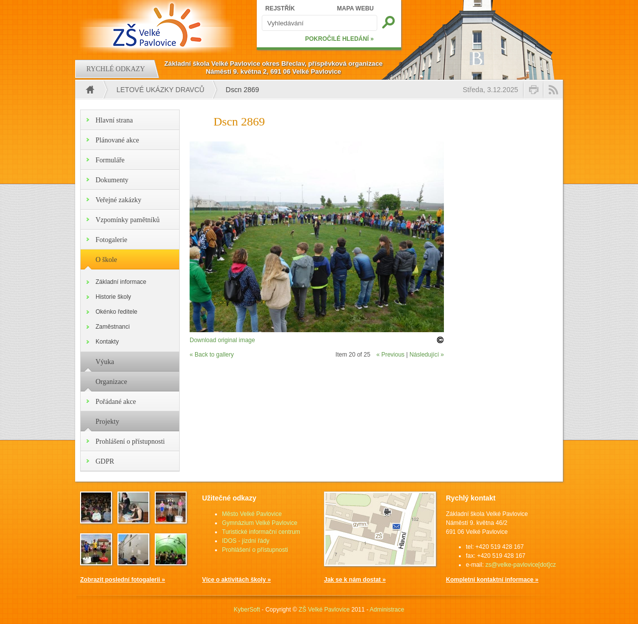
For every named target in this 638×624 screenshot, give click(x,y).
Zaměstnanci (113, 326)
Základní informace (121, 281)
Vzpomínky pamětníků (128, 220)
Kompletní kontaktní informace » (492, 579)
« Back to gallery (212, 354)
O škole (106, 259)
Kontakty (107, 341)
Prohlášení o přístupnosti (130, 441)
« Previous (390, 354)
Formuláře (110, 160)
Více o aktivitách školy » (236, 579)
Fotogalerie (111, 240)
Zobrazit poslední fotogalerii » (122, 579)
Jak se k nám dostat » (355, 579)
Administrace (387, 609)
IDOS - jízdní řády (245, 540)
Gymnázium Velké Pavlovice (259, 522)
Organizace (111, 381)
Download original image (222, 340)
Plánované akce (117, 140)
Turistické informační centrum (261, 531)
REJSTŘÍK (280, 8)
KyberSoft (247, 609)
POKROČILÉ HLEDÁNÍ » (339, 38)
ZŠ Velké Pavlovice (324, 609)
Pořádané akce (116, 401)
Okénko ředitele (116, 311)
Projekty (107, 421)
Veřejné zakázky (118, 200)
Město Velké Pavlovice (252, 513)
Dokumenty (112, 180)
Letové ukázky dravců (160, 90)
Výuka (105, 362)
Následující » (427, 354)
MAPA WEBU (355, 8)
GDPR (105, 461)
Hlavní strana (114, 120)
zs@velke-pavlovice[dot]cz (520, 564)
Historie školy (113, 296)
